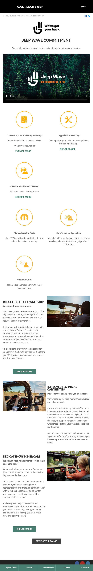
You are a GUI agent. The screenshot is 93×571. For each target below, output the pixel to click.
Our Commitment (16, 16)
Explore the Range (46, 541)
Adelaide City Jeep (30, 6)
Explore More (23, 151)
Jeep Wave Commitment (35, 16)
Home (5, 16)
